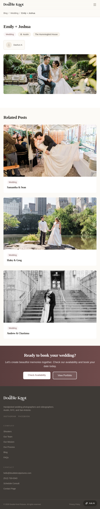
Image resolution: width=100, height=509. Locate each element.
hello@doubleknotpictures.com (17, 473)
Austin (24, 34)
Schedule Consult (11, 483)
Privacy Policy (74, 504)
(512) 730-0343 (10, 478)
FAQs (6, 457)
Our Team (7, 437)
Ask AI (90, 503)
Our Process (9, 447)
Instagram (9, 416)
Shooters (7, 431)
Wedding (14, 13)
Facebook (24, 416)
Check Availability (37, 375)
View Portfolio (65, 375)
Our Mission (8, 442)
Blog (5, 13)
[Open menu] (95, 5)
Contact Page (9, 488)
